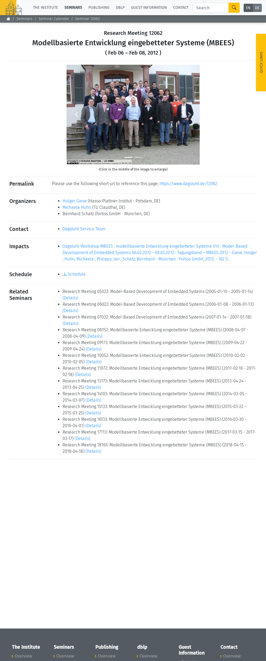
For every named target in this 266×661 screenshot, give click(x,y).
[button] (77, 115)
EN (248, 8)
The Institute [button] (45, 7)
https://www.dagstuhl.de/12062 (188, 183)
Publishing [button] (98, 7)
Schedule (74, 274)
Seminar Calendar (54, 19)
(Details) (70, 297)
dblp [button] (120, 7)
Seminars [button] (73, 7)
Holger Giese (75, 200)
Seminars (24, 19)
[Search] (211, 8)
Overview (23, 656)
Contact (181, 7)
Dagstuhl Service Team (84, 228)
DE (257, 8)
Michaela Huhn (77, 207)
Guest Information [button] (149, 7)
